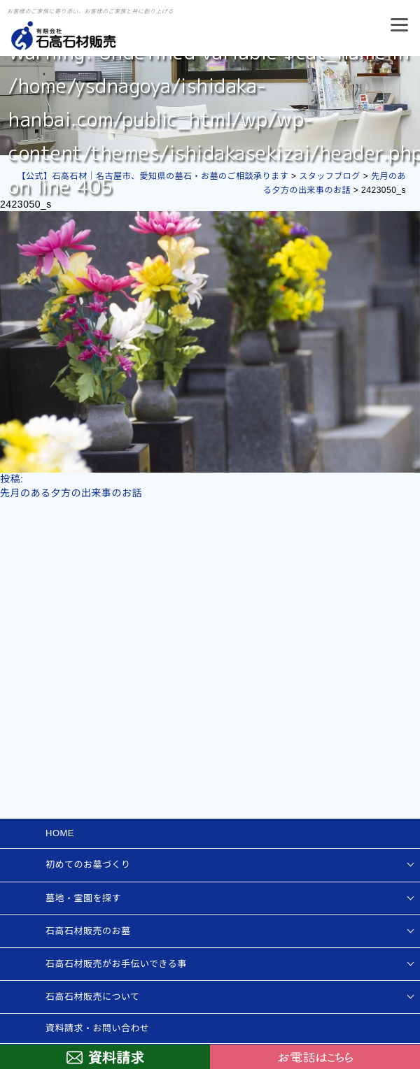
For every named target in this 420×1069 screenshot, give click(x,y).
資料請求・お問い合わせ (98, 1028)
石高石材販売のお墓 (88, 931)
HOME (60, 833)
